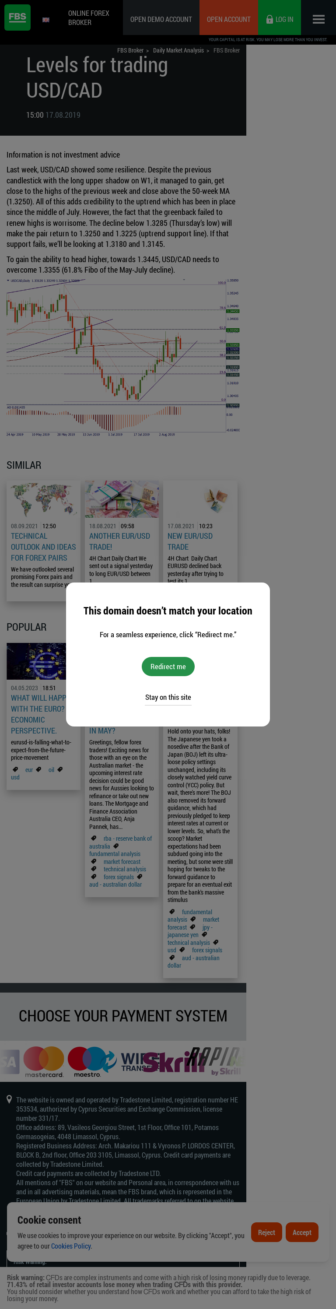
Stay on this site (168, 697)
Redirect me (168, 666)
